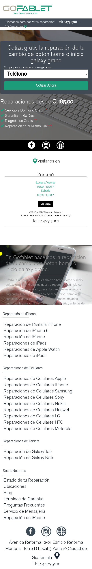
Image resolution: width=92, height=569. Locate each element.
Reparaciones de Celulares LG (32, 416)
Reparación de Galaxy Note (29, 457)
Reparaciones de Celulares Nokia (35, 403)
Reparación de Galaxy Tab (28, 451)
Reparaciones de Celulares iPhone (36, 385)
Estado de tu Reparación (26, 480)
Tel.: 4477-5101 (45, 221)
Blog (8, 492)
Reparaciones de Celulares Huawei (36, 409)
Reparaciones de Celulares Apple (35, 378)
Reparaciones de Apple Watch (32, 349)
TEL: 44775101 (46, 563)
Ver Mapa (45, 204)
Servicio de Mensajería (24, 511)
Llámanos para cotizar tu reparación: (41, 22)
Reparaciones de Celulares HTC (33, 422)
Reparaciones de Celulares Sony (34, 397)
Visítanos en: (16, 27)
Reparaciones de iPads (25, 343)
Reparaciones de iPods (25, 355)
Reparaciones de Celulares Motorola (37, 428)
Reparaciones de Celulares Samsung (38, 391)
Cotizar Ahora (46, 85)
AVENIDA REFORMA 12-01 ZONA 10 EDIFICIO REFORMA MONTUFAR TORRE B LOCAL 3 (45, 214)
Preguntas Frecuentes (24, 505)
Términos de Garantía (23, 499)
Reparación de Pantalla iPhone (32, 324)
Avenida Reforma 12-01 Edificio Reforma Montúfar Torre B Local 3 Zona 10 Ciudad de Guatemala (46, 550)
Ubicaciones (15, 486)
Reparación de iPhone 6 (26, 330)
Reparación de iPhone (24, 336)
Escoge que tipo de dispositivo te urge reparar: (28, 67)
